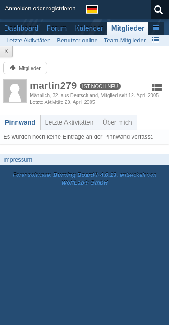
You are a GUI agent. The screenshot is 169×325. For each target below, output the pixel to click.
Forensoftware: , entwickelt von (85, 179)
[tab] (20, 122)
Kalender (89, 28)
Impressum (17, 159)
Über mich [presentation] (117, 122)
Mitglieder (128, 28)
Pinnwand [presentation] (20, 122)
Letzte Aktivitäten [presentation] (69, 122)
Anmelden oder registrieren (40, 8)
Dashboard (21, 28)
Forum (56, 28)
